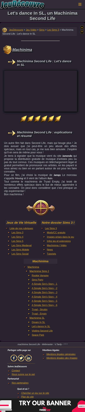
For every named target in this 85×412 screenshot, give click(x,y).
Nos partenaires (20, 383)
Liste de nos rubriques (21, 228)
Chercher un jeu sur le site (35, 393)
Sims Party (37, 279)
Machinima (33, 267)
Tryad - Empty (39, 313)
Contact (16, 370)
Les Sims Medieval (22, 245)
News (50, 249)
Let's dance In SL (41, 326)
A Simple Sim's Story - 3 (44, 292)
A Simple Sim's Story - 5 (44, 301)
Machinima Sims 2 (39, 271)
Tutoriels (51, 254)
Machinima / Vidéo (56, 245)
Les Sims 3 (53, 30)
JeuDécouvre (16, 30)
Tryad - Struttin (39, 309)
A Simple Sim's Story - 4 (44, 297)
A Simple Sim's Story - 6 (44, 305)
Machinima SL (37, 318)
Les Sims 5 (17, 241)
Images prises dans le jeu (60, 237)
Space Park (38, 335)
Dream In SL (38, 322)
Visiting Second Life (42, 331)
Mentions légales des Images (61, 358)
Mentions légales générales (61, 354)
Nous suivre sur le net (23, 374)
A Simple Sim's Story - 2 (44, 288)
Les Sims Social (20, 254)
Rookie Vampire (40, 275)
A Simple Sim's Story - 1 (44, 284)
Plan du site (27, 397)
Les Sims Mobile (20, 249)
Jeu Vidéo (31, 30)
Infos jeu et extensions (59, 241)
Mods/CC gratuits (56, 232)
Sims (42, 30)
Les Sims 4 (17, 237)
